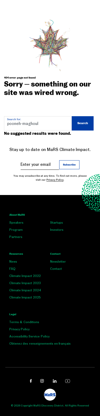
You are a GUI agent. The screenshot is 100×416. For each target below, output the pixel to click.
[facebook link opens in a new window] (31, 381)
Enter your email (36, 164)
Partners (15, 237)
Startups (56, 222)
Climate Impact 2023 (25, 283)
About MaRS (17, 215)
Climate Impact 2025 (25, 297)
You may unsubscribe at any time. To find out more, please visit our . (50, 177)
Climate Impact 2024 (25, 290)
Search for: (14, 119)
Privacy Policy (54, 179)
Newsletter (58, 261)
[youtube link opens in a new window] (67, 381)
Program (16, 230)
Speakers (16, 222)
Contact (55, 254)
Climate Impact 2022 (25, 276)
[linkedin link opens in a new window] (55, 381)
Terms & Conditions (24, 322)
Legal (12, 314)
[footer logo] (50, 395)
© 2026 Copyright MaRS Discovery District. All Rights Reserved (50, 405)
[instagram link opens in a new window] (42, 381)
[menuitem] (29, 223)
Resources (16, 254)
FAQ (12, 269)
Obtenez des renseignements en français (40, 343)
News (13, 261)
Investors (56, 230)
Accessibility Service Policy (29, 336)
